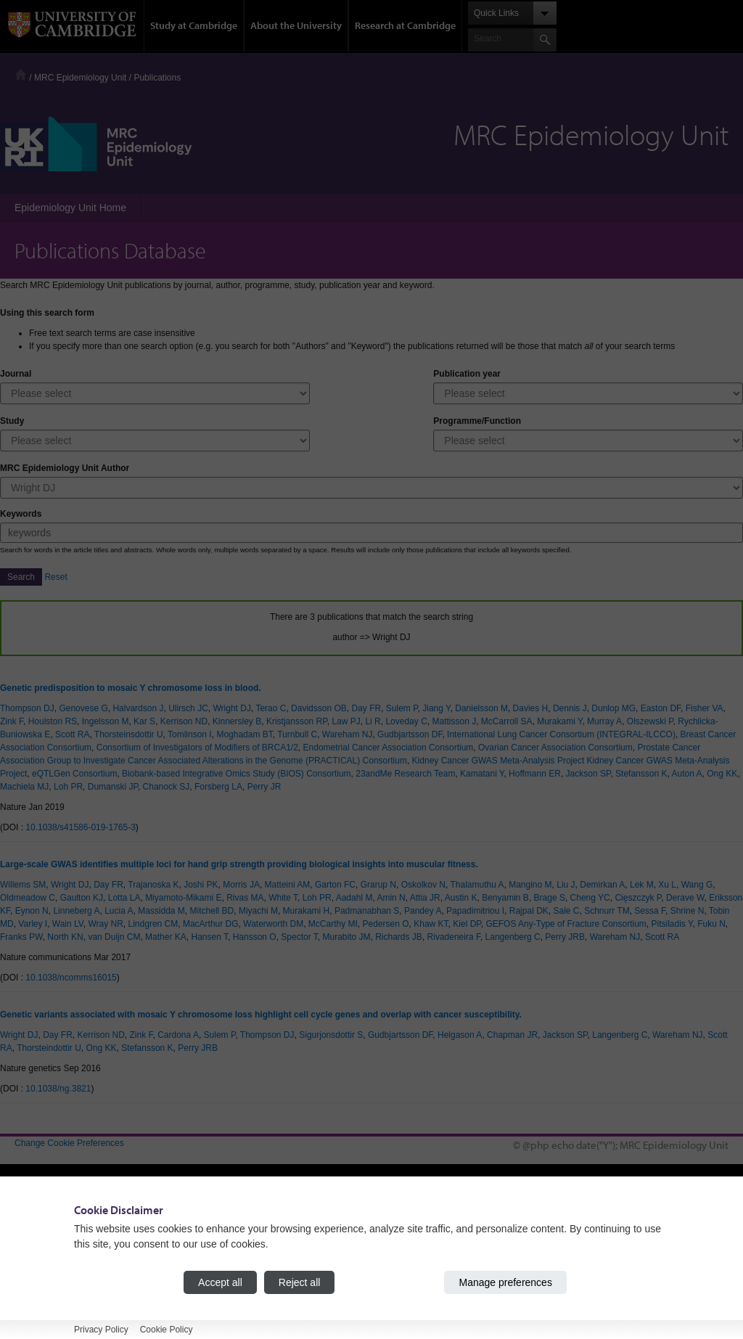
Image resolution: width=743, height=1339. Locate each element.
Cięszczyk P (638, 898)
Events (399, 1266)
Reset (55, 577)
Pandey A (422, 911)
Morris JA (241, 885)
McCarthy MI (333, 924)
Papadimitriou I (475, 911)
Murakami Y (559, 721)
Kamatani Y (482, 774)
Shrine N (687, 911)
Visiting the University (427, 1227)
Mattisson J (454, 721)
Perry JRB (565, 937)
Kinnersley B (237, 721)
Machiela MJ (24, 787)
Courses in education (241, 1279)
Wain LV (67, 924)
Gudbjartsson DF (409, 734)
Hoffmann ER (535, 774)
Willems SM (23, 885)
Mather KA (165, 937)
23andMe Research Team (405, 774)
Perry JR (264, 787)
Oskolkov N (423, 885)
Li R (372, 721)
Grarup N (378, 885)
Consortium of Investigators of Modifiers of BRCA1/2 (197, 747)
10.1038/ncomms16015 (70, 977)
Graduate (218, 1227)
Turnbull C (297, 734)
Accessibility (38, 1277)
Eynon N (32, 911)
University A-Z (42, 1251)
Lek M (642, 885)
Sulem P (402, 708)
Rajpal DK (529, 911)
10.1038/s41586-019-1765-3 (80, 827)
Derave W (685, 898)
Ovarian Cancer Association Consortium (555, 747)
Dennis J (570, 708)
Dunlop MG (613, 708)
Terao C (270, 708)
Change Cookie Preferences (69, 1143)
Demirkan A (602, 885)
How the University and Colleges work (459, 1214)
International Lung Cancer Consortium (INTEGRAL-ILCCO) (561, 734)
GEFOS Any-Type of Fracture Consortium (565, 924)
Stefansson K (641, 774)
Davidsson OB (319, 708)
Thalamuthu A (477, 885)
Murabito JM (346, 937)
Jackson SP (588, 774)
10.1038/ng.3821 (58, 1089)
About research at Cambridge (629, 1266)
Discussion (593, 1240)
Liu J (566, 885)
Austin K (461, 898)
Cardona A (178, 1035)
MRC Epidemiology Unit (80, 78)
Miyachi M (258, 911)
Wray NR (105, 924)
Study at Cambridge (193, 25)
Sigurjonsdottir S (331, 1035)
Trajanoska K (153, 885)
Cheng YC (590, 898)
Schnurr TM (606, 911)
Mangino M (530, 885)
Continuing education (241, 1253)
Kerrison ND (184, 721)
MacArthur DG (211, 924)
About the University (296, 25)
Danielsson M (481, 708)
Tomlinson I (190, 734)
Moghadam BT (244, 734)
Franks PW (21, 937)
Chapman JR (512, 1035)
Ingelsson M (105, 721)
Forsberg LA (218, 787)
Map (394, 1240)
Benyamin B (505, 898)
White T (282, 898)
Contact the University (57, 1264)
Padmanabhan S (366, 911)
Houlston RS (52, 721)
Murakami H (306, 911)
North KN (65, 937)
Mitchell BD (212, 911)
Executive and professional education (272, 1266)
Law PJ (346, 721)
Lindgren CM (153, 924)
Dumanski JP (113, 787)
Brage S (549, 898)
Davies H (531, 708)
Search (21, 577)
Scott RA (72, 734)
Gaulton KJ (81, 898)
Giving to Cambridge (425, 1292)
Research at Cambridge (405, 25)
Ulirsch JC (188, 708)
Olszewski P (650, 721)
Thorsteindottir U (49, 1048)
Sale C (566, 911)
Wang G (697, 885)
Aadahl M (354, 898)
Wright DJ (231, 708)
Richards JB (398, 937)
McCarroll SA (507, 721)
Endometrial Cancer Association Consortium (388, 747)
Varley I (32, 924)
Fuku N (711, 924)
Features (589, 1227)
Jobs (395, 1279)
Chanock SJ (166, 787)
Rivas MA (244, 898)
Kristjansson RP (296, 721)
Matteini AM (288, 885)
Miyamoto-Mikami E (183, 898)
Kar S (144, 721)
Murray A (604, 721)
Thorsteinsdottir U (128, 734)
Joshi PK (201, 885)
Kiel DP (466, 924)
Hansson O (254, 937)
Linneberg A (76, 911)
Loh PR (68, 787)
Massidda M (161, 911)
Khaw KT (431, 924)
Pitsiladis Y (672, 924)
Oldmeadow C (27, 898)
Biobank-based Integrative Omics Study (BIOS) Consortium (236, 774)
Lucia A (118, 911)
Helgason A (460, 1035)
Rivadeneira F (453, 937)
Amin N (391, 898)
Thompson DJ (27, 708)
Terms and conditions (56, 1303)
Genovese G (83, 708)
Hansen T (209, 937)
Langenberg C (513, 937)
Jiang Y (436, 708)
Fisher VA (704, 708)
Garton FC (335, 885)
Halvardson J (137, 708)
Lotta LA (124, 898)
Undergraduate (229, 1214)
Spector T (299, 937)
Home (21, 74)
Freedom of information (59, 1290)
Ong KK (722, 774)
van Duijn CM (114, 937)
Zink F (11, 721)
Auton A (686, 774)
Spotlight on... (598, 1253)
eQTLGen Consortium (74, 774)
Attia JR (425, 898)
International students (242, 1240)
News (397, 1253)
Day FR (366, 708)
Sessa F (649, 911)
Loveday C (406, 721)
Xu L (667, 885)
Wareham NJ (347, 734)
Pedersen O (386, 924)
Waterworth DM (273, 924)
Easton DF (661, 708)
